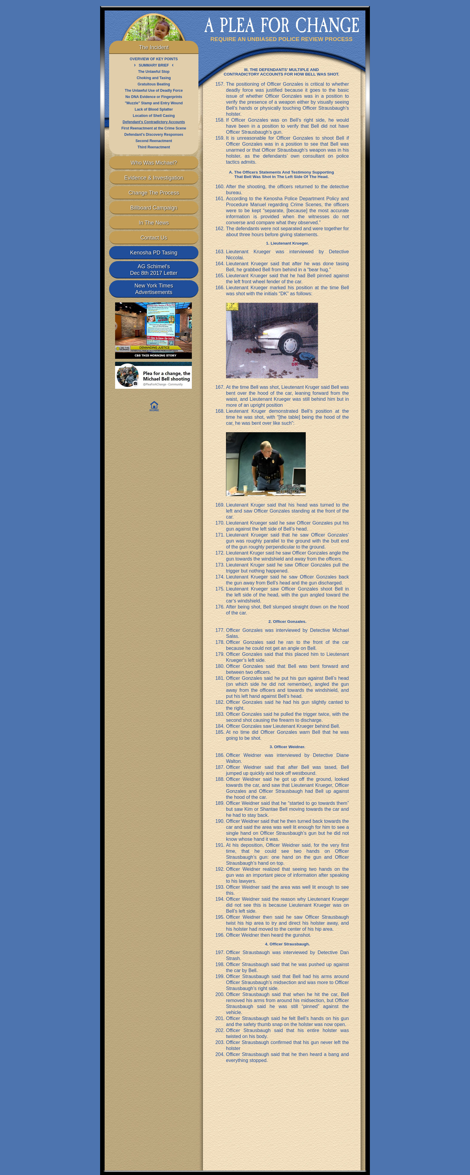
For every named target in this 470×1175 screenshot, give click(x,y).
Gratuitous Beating (154, 84)
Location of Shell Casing (154, 116)
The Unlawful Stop (154, 72)
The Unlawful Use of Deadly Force (154, 90)
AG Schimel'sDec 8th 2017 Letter (153, 269)
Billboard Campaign (153, 208)
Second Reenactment (153, 141)
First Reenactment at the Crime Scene (153, 128)
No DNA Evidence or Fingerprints (153, 97)
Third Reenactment (154, 147)
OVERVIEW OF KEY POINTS (154, 59)
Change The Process (154, 193)
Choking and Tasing (154, 78)
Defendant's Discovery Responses (153, 134)
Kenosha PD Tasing (153, 253)
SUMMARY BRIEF (154, 65)
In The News (154, 223)
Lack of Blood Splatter (154, 109)
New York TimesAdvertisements (153, 289)
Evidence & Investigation (153, 178)
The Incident (153, 47)
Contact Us (153, 238)
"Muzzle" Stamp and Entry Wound (154, 103)
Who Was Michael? (154, 163)
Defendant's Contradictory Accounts (154, 122)
